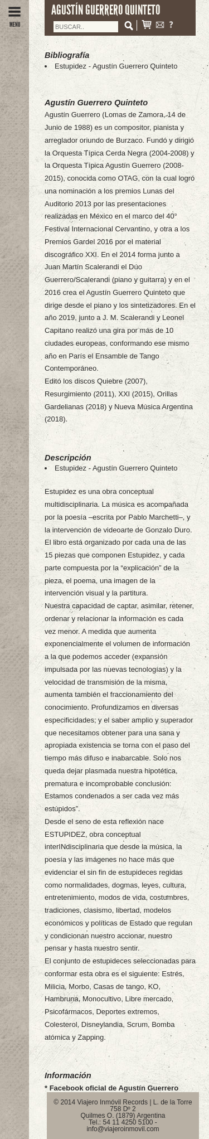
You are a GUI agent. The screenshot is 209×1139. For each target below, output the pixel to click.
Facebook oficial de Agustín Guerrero (114, 1088)
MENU (14, 21)
